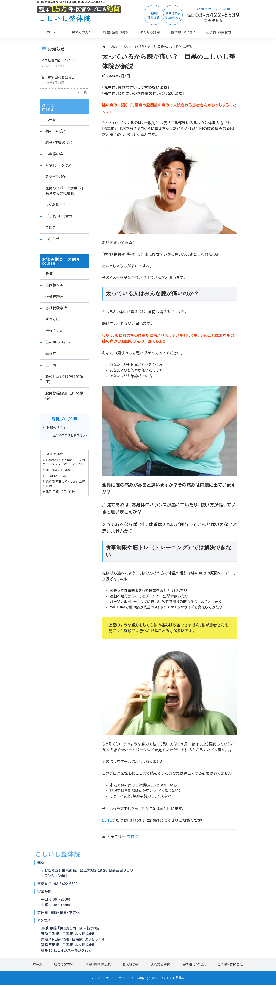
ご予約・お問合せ (58, 216)
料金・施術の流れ (59, 142)
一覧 (83, 92)
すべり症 (52, 319)
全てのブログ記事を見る (69, 435)
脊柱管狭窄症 (56, 308)
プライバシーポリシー (101, 978)
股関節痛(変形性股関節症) (64, 395)
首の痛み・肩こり (58, 342)
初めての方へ (56, 131)
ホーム (50, 120)
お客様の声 (54, 154)
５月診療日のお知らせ (58, 77)
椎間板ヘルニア (57, 285)
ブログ (132, 837)
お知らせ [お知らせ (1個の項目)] (55, 427)
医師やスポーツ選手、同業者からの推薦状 (64, 190)
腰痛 (49, 274)
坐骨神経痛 (54, 296)
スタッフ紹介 (55, 177)
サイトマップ (128, 978)
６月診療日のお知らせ (58, 61)
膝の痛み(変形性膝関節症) (64, 379)
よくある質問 (55, 205)
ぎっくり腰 (53, 331)
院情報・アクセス (58, 165)
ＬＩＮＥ (107, 820)
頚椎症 (50, 354)
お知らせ (52, 239)
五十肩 (50, 365)
